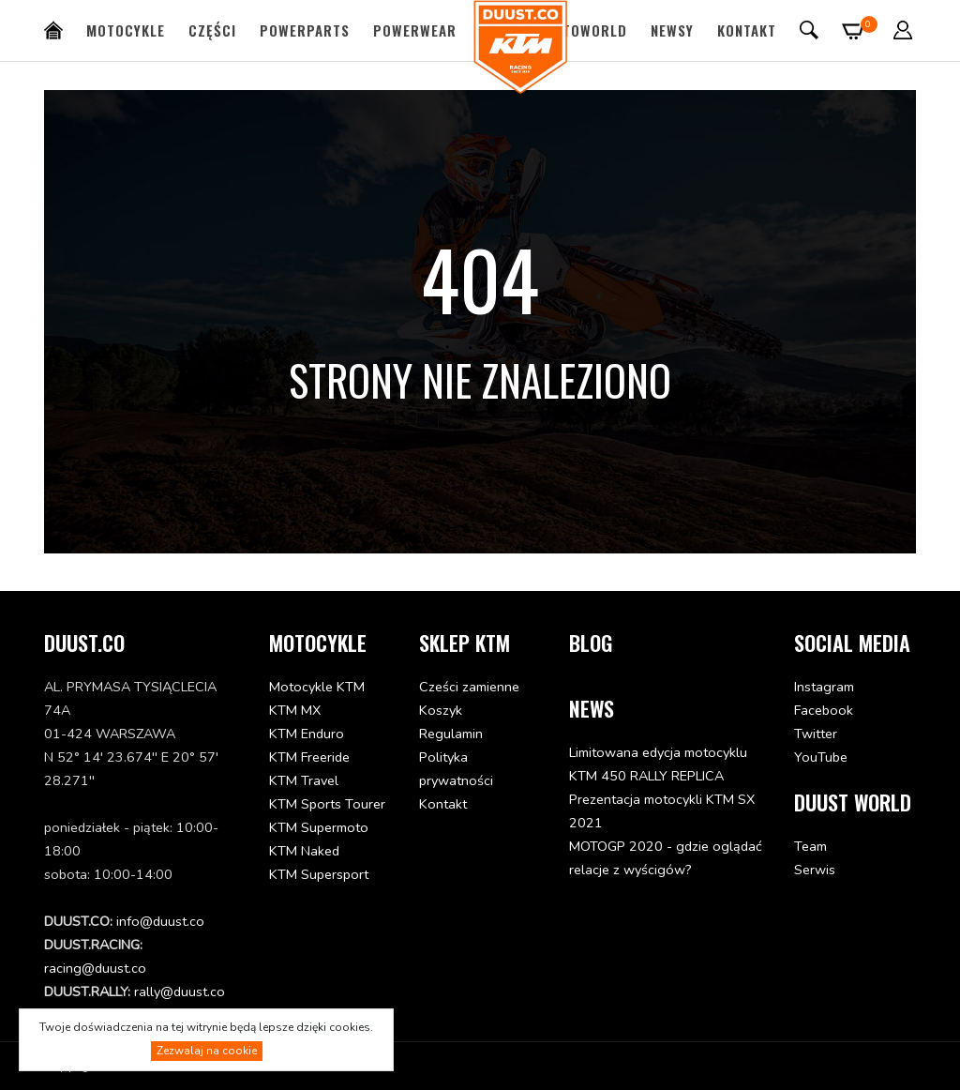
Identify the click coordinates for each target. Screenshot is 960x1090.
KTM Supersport (318, 874)
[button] (903, 30)
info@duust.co (160, 921)
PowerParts (305, 30)
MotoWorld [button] (584, 30)
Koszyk (440, 710)
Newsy (672, 30)
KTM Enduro (306, 733)
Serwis (814, 869)
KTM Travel (303, 780)
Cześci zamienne (469, 686)
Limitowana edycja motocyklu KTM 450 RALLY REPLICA (658, 764)
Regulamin (451, 733)
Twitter (815, 733)
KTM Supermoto (318, 827)
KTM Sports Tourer (327, 804)
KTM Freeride (309, 757)
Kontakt (746, 30)
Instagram (824, 686)
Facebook (823, 710)
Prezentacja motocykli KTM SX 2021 (662, 811)
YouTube (821, 757)
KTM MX (295, 710)
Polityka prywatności (456, 769)
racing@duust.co (95, 968)
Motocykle (125, 30)
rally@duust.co (179, 991)
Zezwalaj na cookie (207, 1050)
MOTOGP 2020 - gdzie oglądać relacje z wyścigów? (665, 858)
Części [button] (212, 30)
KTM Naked (304, 850)
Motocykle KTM (317, 686)
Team (810, 846)
